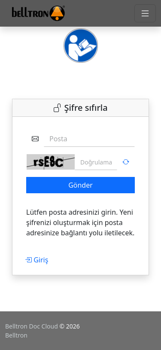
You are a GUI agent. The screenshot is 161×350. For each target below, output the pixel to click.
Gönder (80, 185)
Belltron (16, 335)
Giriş (36, 260)
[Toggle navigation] (145, 13)
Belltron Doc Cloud (32, 326)
